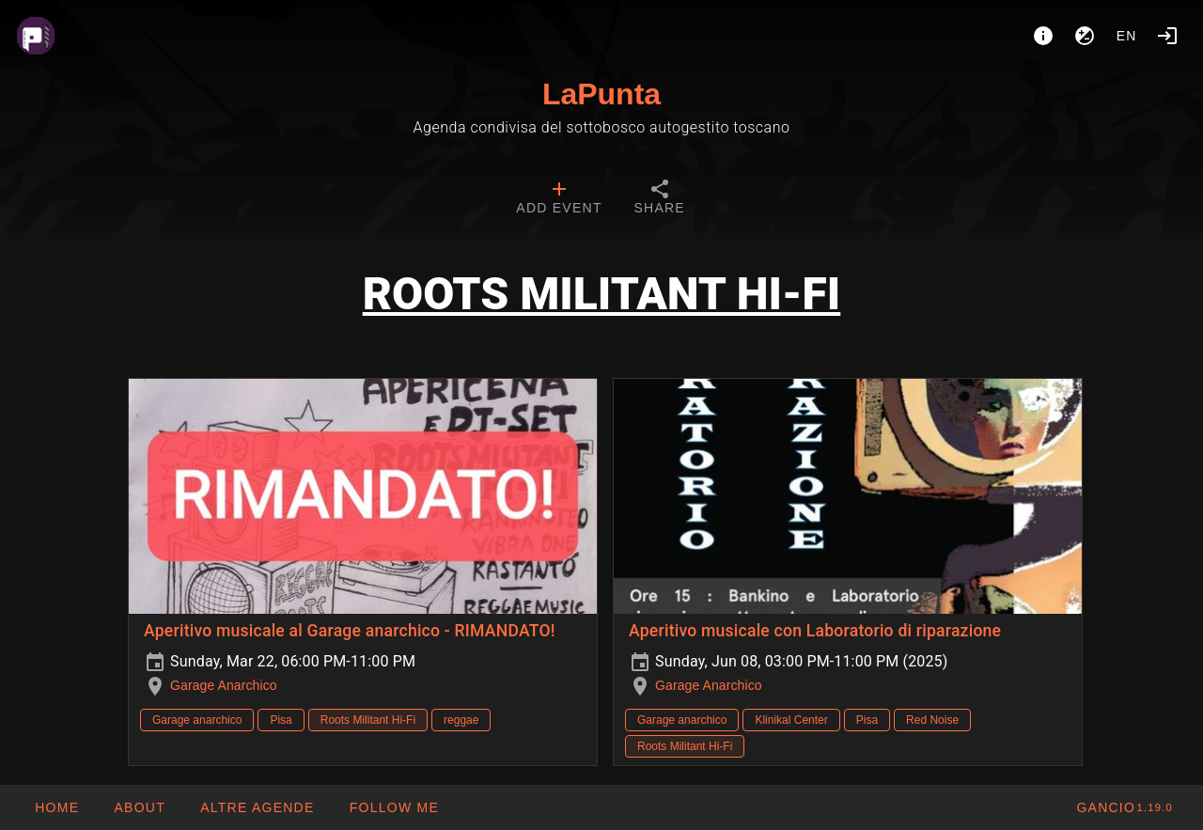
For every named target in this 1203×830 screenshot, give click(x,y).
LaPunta (601, 94)
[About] (1043, 35)
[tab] (559, 199)
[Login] (1167, 35)
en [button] (1127, 35)
